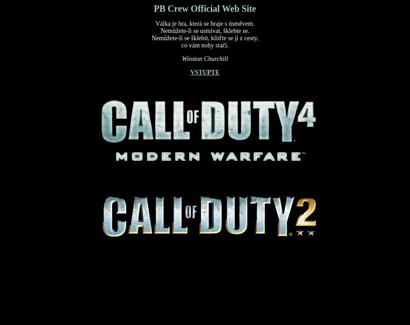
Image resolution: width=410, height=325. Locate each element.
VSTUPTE (205, 72)
